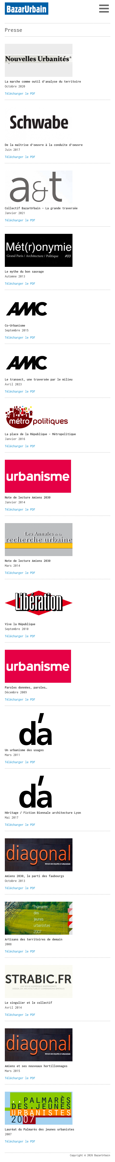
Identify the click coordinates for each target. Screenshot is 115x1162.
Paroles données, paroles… (26, 687)
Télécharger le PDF (20, 93)
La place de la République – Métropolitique (40, 434)
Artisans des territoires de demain (33, 939)
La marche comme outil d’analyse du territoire (43, 81)
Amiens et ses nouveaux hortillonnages (36, 1066)
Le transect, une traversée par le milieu (38, 379)
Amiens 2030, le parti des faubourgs (34, 876)
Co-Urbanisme (15, 325)
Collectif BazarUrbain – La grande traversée (41, 208)
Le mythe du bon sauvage (24, 271)
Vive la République (20, 624)
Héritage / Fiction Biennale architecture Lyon (43, 812)
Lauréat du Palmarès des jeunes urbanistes (39, 1129)
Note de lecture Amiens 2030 (27, 497)
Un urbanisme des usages (24, 750)
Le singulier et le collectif (28, 1002)
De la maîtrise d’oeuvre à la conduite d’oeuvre (44, 145)
